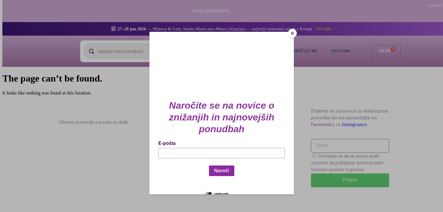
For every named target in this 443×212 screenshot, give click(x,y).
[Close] (292, 33)
